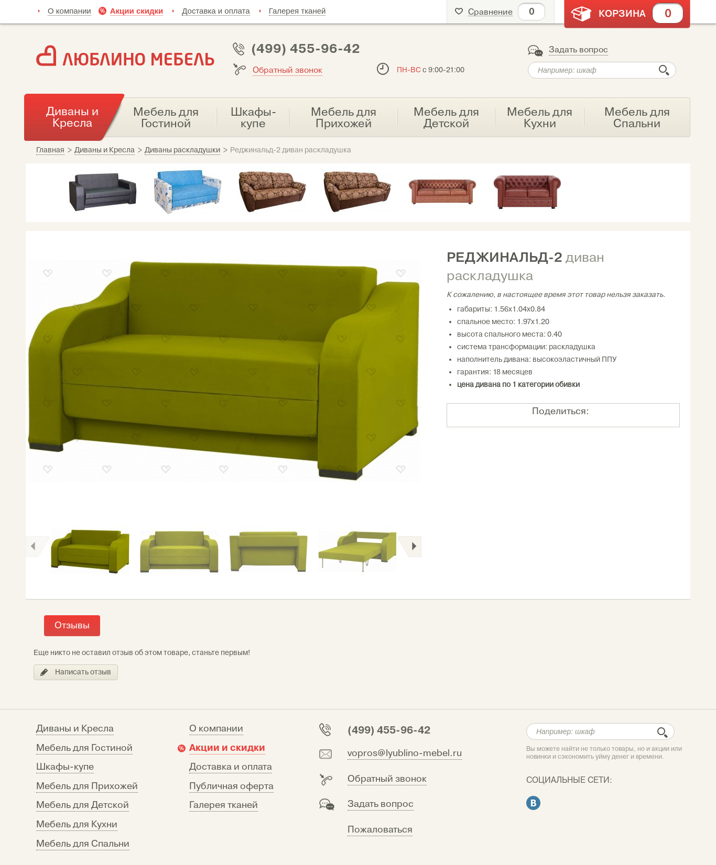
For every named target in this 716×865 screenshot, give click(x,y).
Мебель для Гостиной (84, 748)
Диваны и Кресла (75, 729)
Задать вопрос (578, 50)
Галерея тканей (297, 10)
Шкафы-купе (65, 767)
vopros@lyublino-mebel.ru (405, 753)
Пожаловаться (380, 830)
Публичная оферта (231, 786)
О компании (69, 10)
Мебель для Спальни (82, 844)
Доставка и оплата (215, 10)
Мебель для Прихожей (87, 786)
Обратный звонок (287, 70)
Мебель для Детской (82, 805)
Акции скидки (137, 10)
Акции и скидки (227, 747)
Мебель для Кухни (76, 824)
